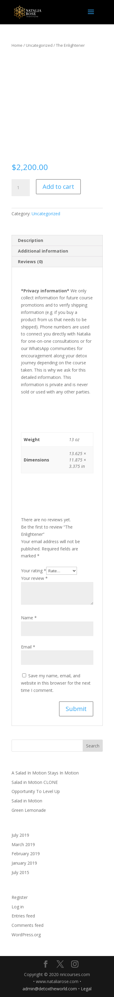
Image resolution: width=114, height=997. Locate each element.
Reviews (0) (30, 261)
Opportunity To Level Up (36, 791)
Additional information (43, 251)
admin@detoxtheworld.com (49, 989)
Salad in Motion (27, 801)
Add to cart (58, 186)
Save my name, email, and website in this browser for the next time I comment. (56, 683)
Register (20, 897)
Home (17, 45)
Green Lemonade (29, 810)
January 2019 (24, 863)
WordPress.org (26, 934)
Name (29, 618)
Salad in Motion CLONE (35, 782)
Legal (86, 989)
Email (28, 647)
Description (30, 240)
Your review (34, 578)
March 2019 (23, 844)
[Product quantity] (21, 187)
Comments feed (27, 925)
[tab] (57, 240)
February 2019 (26, 853)
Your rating (33, 570)
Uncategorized (39, 45)
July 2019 (20, 835)
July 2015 (20, 872)
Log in (18, 907)
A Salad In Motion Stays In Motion (45, 773)
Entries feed (23, 916)
